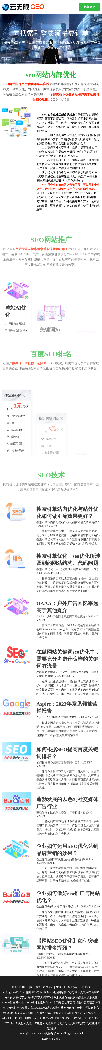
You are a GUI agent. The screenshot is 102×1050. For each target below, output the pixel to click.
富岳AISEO (37, 1007)
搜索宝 (82, 997)
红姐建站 (94, 1023)
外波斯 (33, 997)
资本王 (95, 1012)
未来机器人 (23, 1007)
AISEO (6, 1018)
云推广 (73, 1007)
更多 (53, 1028)
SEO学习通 (55, 1002)
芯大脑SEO (44, 997)
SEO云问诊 (51, 1012)
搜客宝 (74, 997)
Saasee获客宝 (40, 1018)
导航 (48, 1028)
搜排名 (36, 1002)
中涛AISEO (25, 1002)
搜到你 (44, 1002)
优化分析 (64, 997)
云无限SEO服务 (33, 1023)
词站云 (89, 1007)
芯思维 (25, 997)
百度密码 (15, 997)
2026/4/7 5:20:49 (51, 1038)
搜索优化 (92, 997)
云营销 (12, 1007)
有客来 (78, 1012)
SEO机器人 (18, 1012)
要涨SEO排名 (66, 1012)
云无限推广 (77, 1002)
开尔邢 (55, 997)
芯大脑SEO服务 (68, 1018)
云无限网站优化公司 (55, 1023)
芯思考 (14, 1002)
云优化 (87, 1012)
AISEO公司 (84, 1018)
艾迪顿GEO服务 (35, 1012)
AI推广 (56, 1007)
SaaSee (6, 1002)
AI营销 (48, 1007)
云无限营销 (90, 1002)
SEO (59, 1033)
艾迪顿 (65, 1007)
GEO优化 (27, 1018)
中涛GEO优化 (15, 1023)
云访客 (66, 1002)
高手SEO (53, 1018)
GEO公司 (15, 1018)
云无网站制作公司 (78, 1023)
